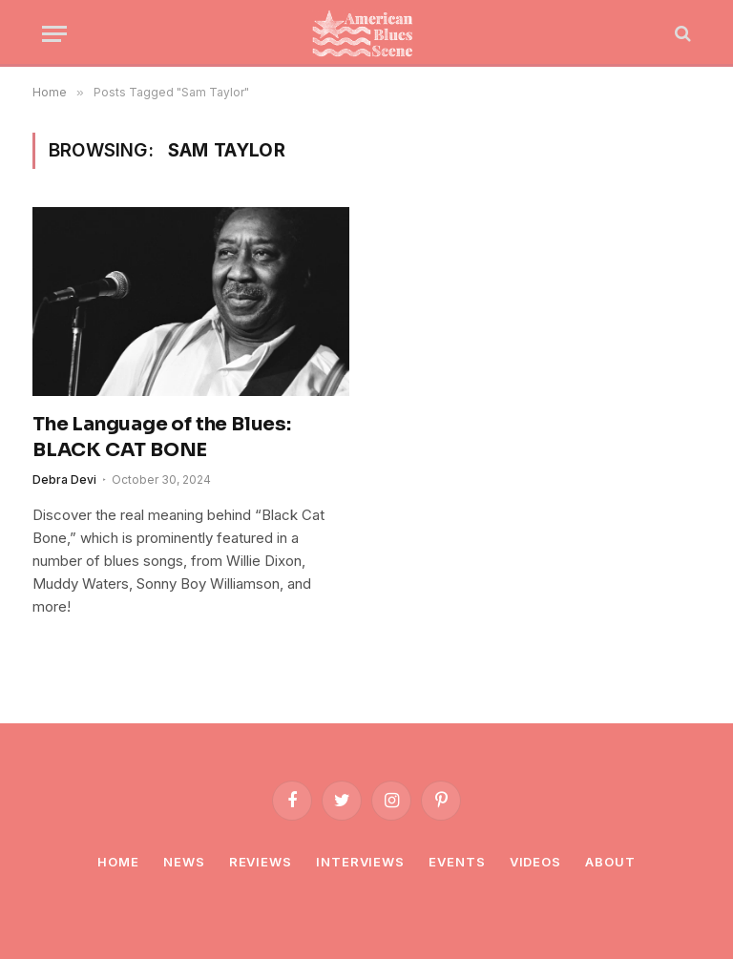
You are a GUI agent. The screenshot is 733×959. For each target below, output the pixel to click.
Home (118, 861)
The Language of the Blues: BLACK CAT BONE (161, 437)
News (184, 861)
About (610, 861)
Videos (535, 861)
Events (457, 861)
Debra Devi (64, 479)
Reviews (260, 861)
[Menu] (54, 33)
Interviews (360, 861)
